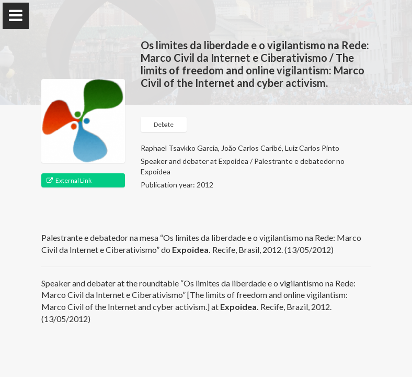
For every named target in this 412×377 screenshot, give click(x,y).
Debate (164, 124)
